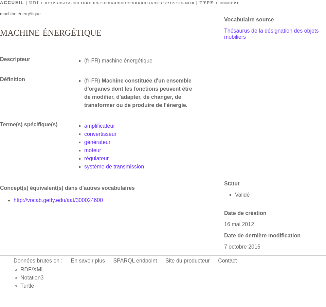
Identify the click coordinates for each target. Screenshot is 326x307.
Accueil (12, 2)
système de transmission (114, 166)
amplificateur (99, 126)
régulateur (96, 158)
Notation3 (32, 278)
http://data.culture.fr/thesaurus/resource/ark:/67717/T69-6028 (119, 3)
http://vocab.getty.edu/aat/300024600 (58, 200)
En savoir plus (88, 261)
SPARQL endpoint (135, 261)
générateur (97, 142)
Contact (227, 261)
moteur (92, 150)
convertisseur (100, 134)
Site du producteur (187, 261)
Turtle (27, 286)
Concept (229, 3)
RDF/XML (32, 269)
